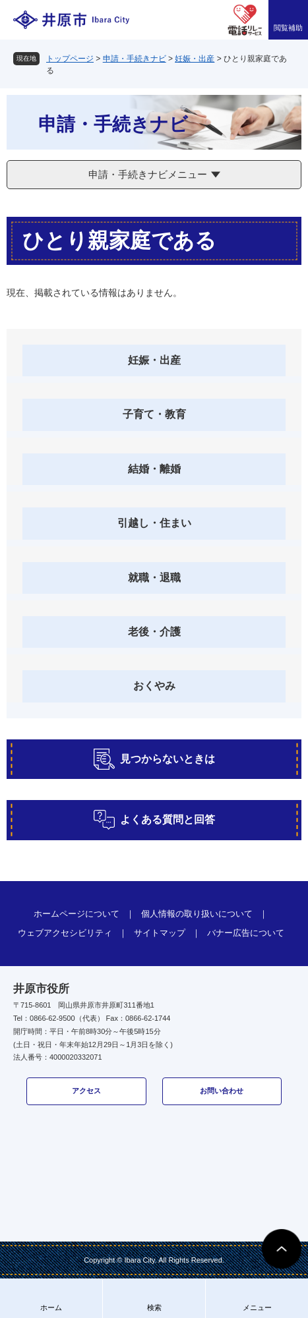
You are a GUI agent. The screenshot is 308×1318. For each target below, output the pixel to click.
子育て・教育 (154, 414)
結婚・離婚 (154, 468)
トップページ (70, 58)
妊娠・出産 (194, 58)
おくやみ (154, 685)
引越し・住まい (154, 523)
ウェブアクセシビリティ (65, 933)
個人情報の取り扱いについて (197, 914)
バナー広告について (245, 933)
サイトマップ (159, 933)
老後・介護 (154, 631)
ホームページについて (76, 914)
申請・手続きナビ (134, 58)
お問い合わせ (221, 1091)
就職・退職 (154, 577)
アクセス (86, 1091)
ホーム (51, 1307)
